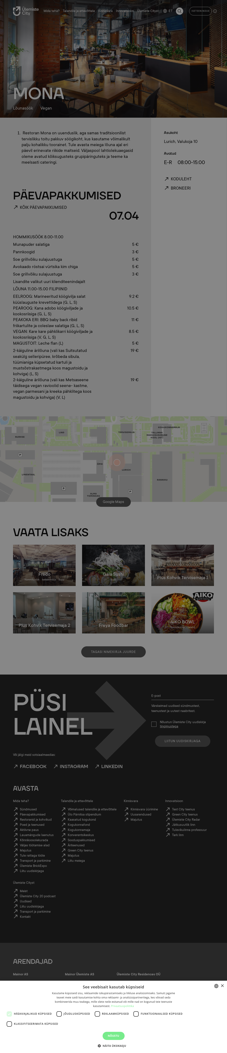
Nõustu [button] (113, 1036)
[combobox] (216, 986)
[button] (113, 1045)
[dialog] (113, 1017)
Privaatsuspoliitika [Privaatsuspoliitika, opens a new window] (122, 1006)
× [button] (222, 986)
